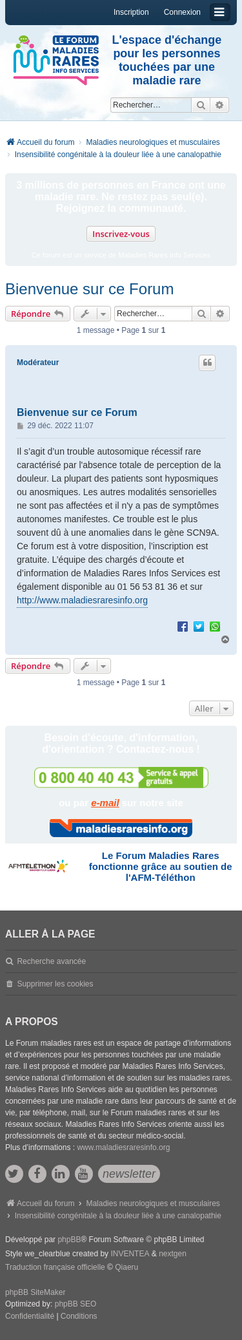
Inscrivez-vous (121, 234)
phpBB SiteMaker (35, 1292)
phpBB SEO (76, 1303)
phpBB (69, 1239)
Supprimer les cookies (55, 983)
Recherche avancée (51, 961)
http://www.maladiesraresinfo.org (82, 600)
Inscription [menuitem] (131, 12)
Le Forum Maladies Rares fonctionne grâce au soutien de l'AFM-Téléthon (160, 866)
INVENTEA (129, 1253)
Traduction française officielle (55, 1267)
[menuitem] (29, 1317)
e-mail (105, 802)
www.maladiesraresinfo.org (123, 1147)
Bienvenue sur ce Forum (89, 288)
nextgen (173, 1253)
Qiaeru (126, 1267)
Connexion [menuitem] (182, 12)
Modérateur (38, 362)
